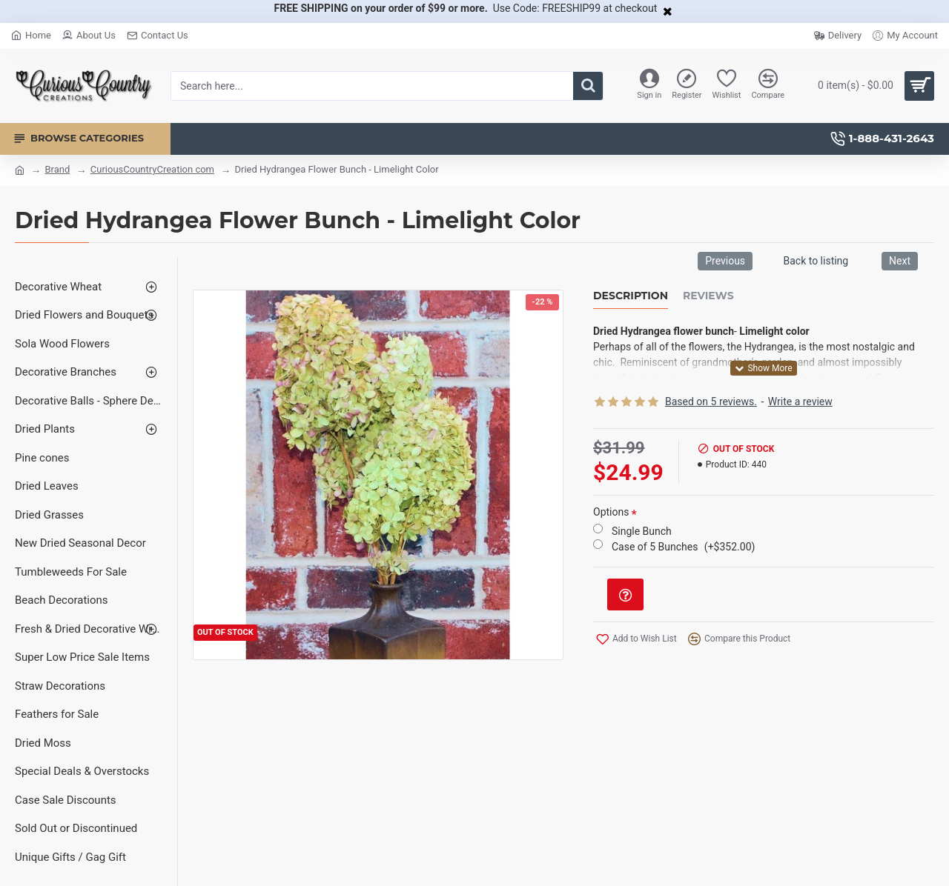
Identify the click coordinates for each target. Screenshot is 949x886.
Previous (725, 261)
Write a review (800, 401)
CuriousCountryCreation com (152, 169)
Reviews (708, 296)
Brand (57, 169)
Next (899, 261)
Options (611, 512)
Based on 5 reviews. (711, 401)
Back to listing (815, 261)
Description (630, 296)
